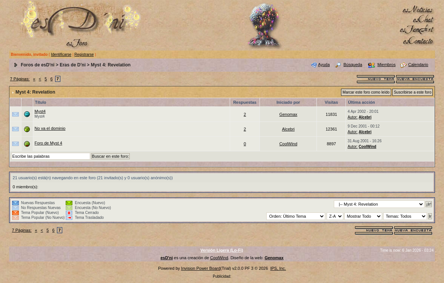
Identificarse (61, 54)
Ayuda (324, 64)
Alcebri (365, 117)
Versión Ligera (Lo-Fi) (221, 250)
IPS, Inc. (278, 268)
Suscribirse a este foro (413, 92)
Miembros (386, 64)
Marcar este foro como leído (366, 92)
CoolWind (288, 144)
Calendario (418, 64)
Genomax (288, 114)
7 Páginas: (20, 79)
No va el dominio (50, 128)
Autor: (352, 117)
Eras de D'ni (73, 65)
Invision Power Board (200, 268)
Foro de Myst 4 (48, 143)
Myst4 (40, 111)
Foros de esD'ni (38, 65)
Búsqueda (352, 64)
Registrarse (84, 54)
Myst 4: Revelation (111, 65)
